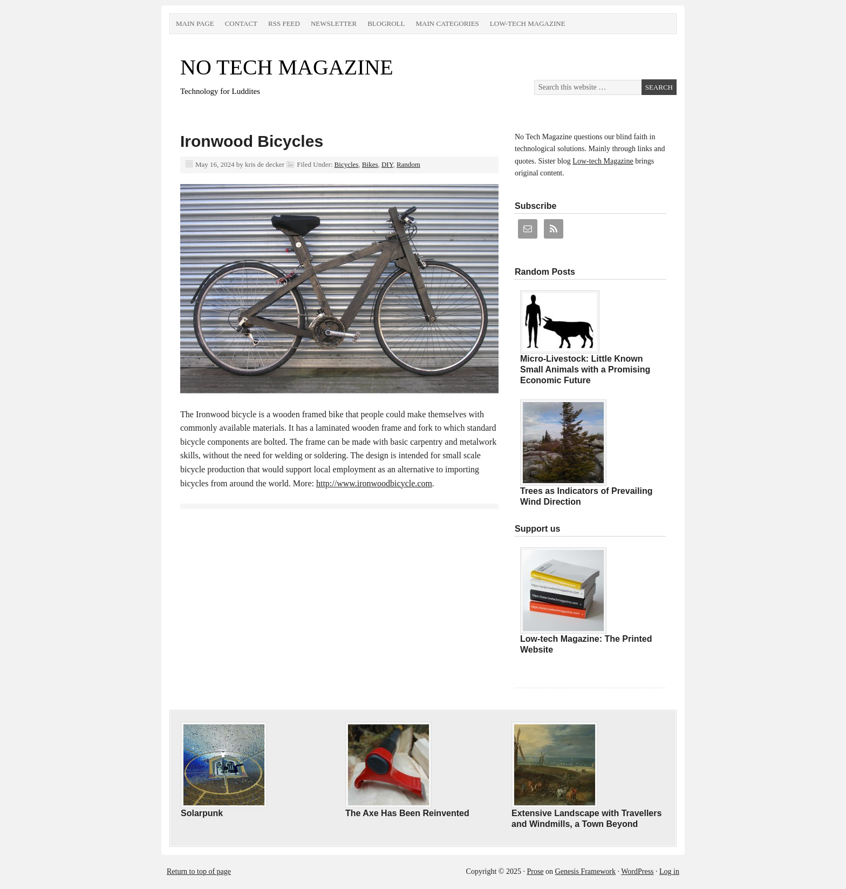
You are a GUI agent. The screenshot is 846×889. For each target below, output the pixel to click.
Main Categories (447, 23)
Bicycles (347, 164)
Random (408, 164)
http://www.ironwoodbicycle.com (374, 483)
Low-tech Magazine (527, 23)
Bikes (370, 164)
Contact (241, 23)
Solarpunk (202, 813)
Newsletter (334, 23)
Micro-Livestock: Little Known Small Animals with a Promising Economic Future (585, 369)
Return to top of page (199, 871)
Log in (669, 871)
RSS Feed (284, 23)
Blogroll (386, 23)
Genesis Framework (585, 871)
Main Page (195, 23)
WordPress (637, 871)
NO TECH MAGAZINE (286, 67)
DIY (387, 164)
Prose (535, 871)
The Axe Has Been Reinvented (407, 813)
